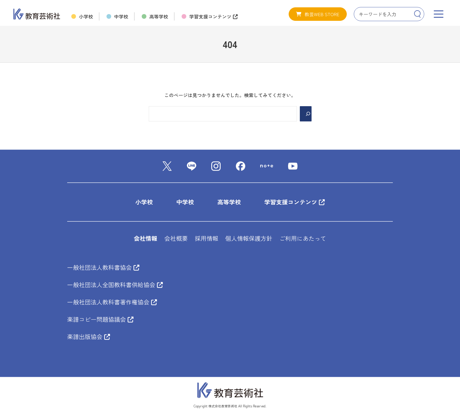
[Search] (417, 14)
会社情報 (145, 238)
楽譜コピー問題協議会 (100, 319)
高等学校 (229, 202)
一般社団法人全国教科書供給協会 (115, 285)
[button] (318, 14)
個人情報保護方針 (248, 238)
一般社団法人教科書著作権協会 (112, 302)
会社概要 (176, 238)
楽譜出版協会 (88, 337)
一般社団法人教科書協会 (103, 267)
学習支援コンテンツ (294, 202)
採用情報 (206, 238)
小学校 (144, 202)
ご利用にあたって (302, 238)
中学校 (185, 202)
